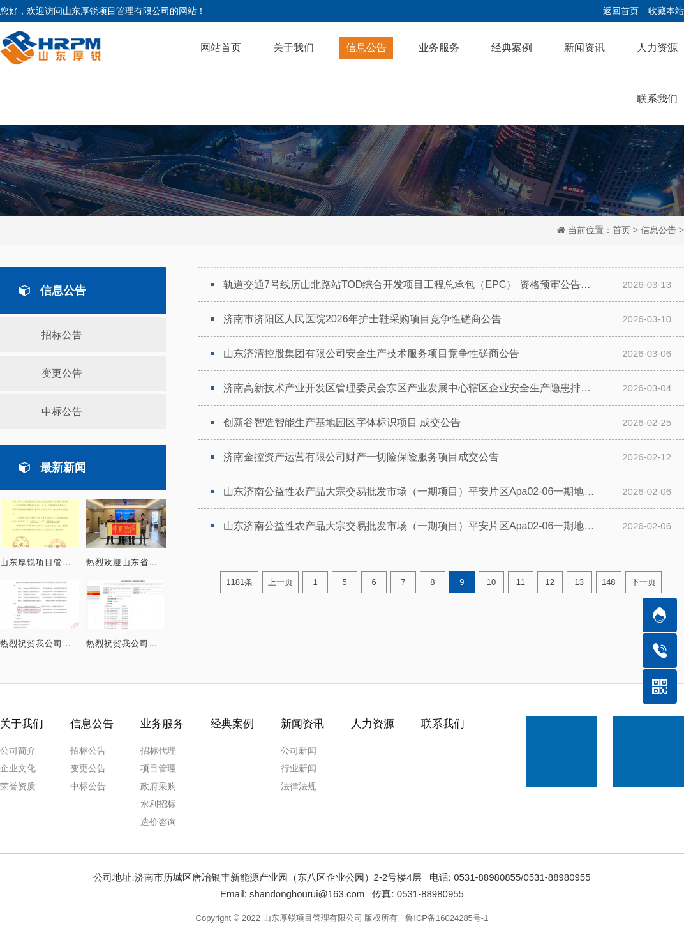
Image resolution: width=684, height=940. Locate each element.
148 (609, 583)
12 (550, 583)
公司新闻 (298, 750)
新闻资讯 (302, 724)
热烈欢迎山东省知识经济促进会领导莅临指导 (126, 562)
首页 (621, 230)
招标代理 (158, 750)
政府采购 (158, 786)
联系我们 (443, 724)
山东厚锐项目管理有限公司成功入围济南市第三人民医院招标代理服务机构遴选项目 (40, 562)
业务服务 (162, 724)
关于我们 (21, 724)
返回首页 (621, 11)
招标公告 (61, 335)
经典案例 (232, 724)
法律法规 (298, 786)
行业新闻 (298, 768)
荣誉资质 (18, 786)
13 (579, 583)
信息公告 (658, 230)
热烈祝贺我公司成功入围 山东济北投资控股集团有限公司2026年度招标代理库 (40, 643)
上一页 (280, 583)
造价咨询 (158, 822)
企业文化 (18, 768)
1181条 (239, 583)
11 (520, 583)
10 (491, 583)
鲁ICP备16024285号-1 (446, 918)
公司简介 (18, 750)
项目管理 (158, 768)
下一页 (643, 583)
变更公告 (61, 373)
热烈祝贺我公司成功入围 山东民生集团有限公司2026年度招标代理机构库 (126, 643)
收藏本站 (666, 11)
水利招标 (158, 804)
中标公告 (61, 411)
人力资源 (372, 724)
